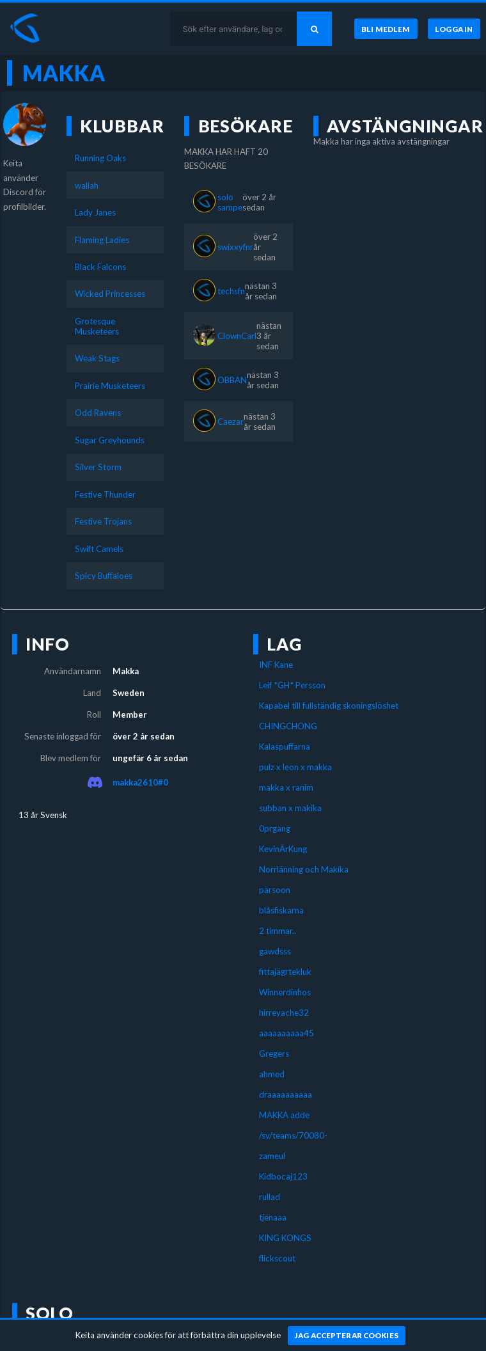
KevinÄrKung (283, 849)
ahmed (272, 1074)
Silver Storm (98, 467)
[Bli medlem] (386, 29)
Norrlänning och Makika (304, 869)
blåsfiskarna (281, 910)
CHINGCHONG (288, 726)
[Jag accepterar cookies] (347, 1335)
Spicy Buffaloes (103, 576)
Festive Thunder (105, 494)
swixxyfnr (235, 247)
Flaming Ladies (102, 240)
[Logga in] (454, 29)
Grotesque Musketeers (97, 326)
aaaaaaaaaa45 (286, 1033)
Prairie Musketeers (110, 386)
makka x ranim (286, 787)
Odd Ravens (98, 412)
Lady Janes (95, 212)
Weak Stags (97, 358)
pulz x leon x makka (295, 767)
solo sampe (229, 202)
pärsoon (274, 890)
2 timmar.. (277, 931)
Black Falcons (100, 267)
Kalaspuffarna (284, 746)
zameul (272, 1156)
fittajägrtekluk (285, 972)
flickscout (277, 1258)
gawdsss (275, 951)
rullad (269, 1197)
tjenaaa (272, 1217)
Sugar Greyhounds (110, 440)
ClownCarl (236, 336)
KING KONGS (285, 1238)
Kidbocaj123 (283, 1176)
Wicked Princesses (110, 293)
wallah (86, 185)
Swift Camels (99, 549)
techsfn (231, 291)
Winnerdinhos (285, 992)
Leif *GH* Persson (292, 685)
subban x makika (290, 808)
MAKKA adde (284, 1115)
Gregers (274, 1053)
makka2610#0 (140, 782)
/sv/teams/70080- (293, 1135)
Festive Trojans (103, 521)
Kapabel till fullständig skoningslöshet (328, 705)
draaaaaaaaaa (285, 1094)
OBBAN (232, 380)
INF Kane (276, 665)
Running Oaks (100, 158)
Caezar (230, 421)
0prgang (274, 828)
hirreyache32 (284, 1012)
